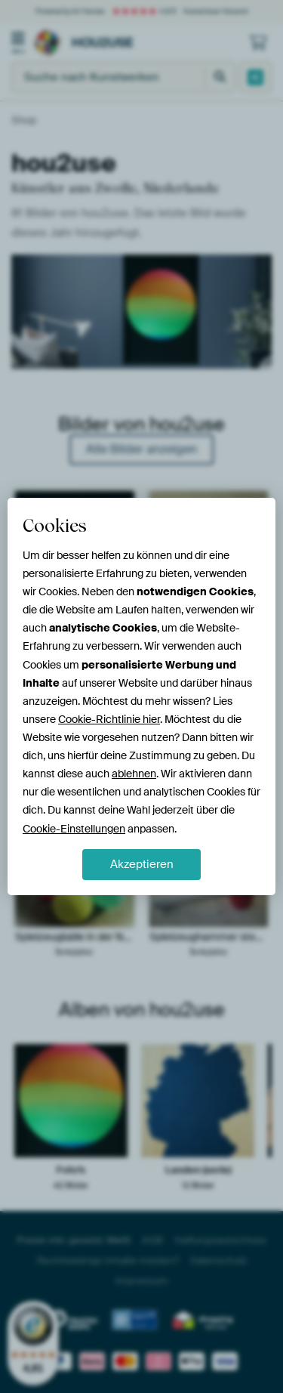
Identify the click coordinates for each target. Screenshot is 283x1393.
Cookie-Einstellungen (74, 828)
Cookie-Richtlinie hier (109, 719)
